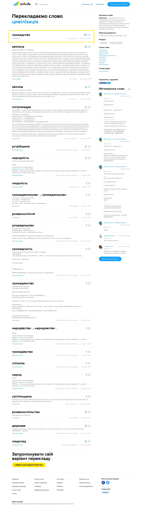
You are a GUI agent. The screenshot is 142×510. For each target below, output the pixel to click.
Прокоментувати (17, 99)
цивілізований (103, 64)
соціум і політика (116, 43)
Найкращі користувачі (41, 490)
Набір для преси (84, 482)
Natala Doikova (74, 187)
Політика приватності (86, 486)
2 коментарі (16, 404)
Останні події (16, 490)
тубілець (102, 63)
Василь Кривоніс (71, 404)
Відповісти (107, 98)
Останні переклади (40, 482)
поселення (102, 61)
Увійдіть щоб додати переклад (29, 465)
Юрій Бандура (74, 206)
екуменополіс (103, 53)
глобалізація (103, 50)
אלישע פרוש (73, 79)
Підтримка (60, 490)
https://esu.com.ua (18, 169)
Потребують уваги (18, 482)
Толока (14, 493)
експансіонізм (103, 52)
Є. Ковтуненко (108, 246)
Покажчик (15, 479)
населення (102, 59)
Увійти (118, 4)
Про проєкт (100, 4)
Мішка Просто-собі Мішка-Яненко (67, 150)
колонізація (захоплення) (107, 55)
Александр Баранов (70, 138)
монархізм (102, 57)
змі (105, 492)
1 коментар (15, 138)
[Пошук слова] (55, 4)
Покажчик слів (87, 4)
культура (103, 43)
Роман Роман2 (73, 217)
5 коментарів (16, 79)
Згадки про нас (84, 479)
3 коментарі (16, 38)
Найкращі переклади (19, 486)
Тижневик (37, 486)
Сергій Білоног (104, 71)
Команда (59, 486)
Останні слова (39, 479)
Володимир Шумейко (69, 445)
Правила (59, 482)
